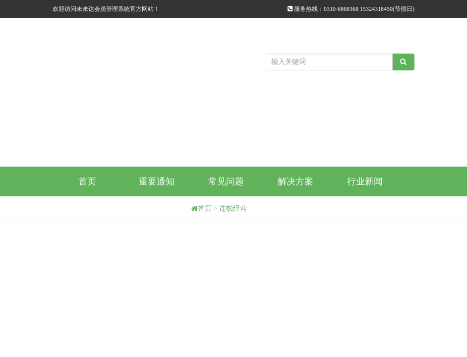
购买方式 (87, 211)
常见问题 (226, 181)
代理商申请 (156, 211)
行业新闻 (365, 181)
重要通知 (157, 181)
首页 (87, 181)
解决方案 (295, 181)
